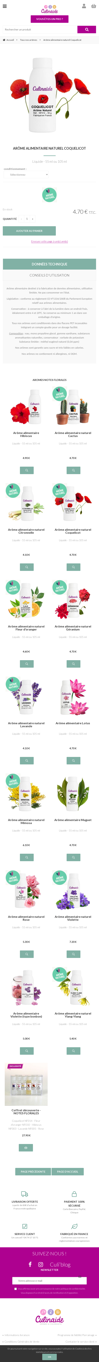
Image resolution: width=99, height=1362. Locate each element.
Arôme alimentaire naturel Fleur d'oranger (26, 628)
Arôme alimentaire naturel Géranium (73, 628)
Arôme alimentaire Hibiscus (26, 434)
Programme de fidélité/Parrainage (76, 1335)
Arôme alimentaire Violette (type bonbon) (26, 1015)
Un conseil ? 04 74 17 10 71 (24, 1231)
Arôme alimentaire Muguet (73, 820)
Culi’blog (60, 1264)
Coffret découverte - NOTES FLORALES (26, 1112)
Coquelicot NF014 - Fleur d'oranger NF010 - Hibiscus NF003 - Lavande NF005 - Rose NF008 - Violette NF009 (26, 1125)
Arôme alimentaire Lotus (73, 723)
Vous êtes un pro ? (49, 19)
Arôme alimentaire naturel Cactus (73, 434)
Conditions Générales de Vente (21, 1341)
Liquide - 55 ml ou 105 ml (26, 443)
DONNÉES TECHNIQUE (49, 264)
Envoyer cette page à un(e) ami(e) (49, 241)
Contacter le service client (80, 1341)
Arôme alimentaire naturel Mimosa (26, 821)
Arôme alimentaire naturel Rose (26, 918)
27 (26, 1135)
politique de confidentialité (72, 1288)
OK (49, 1356)
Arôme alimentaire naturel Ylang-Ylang (73, 1015)
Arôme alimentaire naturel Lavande (26, 725)
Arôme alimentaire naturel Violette (73, 918)
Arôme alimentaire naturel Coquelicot (49, 148)
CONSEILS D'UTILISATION (49, 275)
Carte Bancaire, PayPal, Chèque (74, 1202)
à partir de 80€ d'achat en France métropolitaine (24, 1200)
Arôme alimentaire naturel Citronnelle (26, 531)
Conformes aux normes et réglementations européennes (74, 1233)
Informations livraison (17, 1335)
